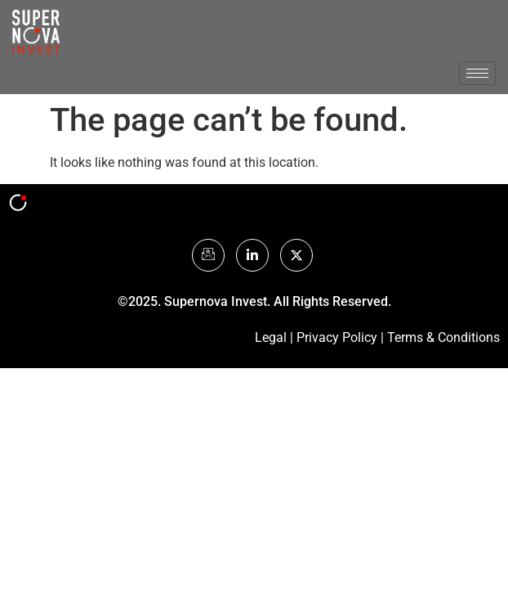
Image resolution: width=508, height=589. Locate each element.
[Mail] (208, 255)
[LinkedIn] (252, 255)
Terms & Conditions (443, 337)
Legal (271, 337)
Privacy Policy (336, 337)
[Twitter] (296, 255)
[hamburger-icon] (477, 73)
